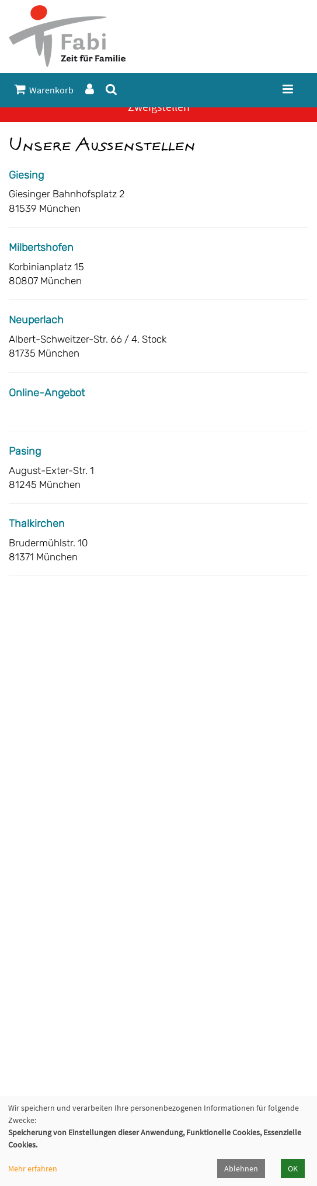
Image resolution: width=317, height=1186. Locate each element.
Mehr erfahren (32, 1168)
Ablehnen (241, 1168)
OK (293, 1168)
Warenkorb (44, 89)
